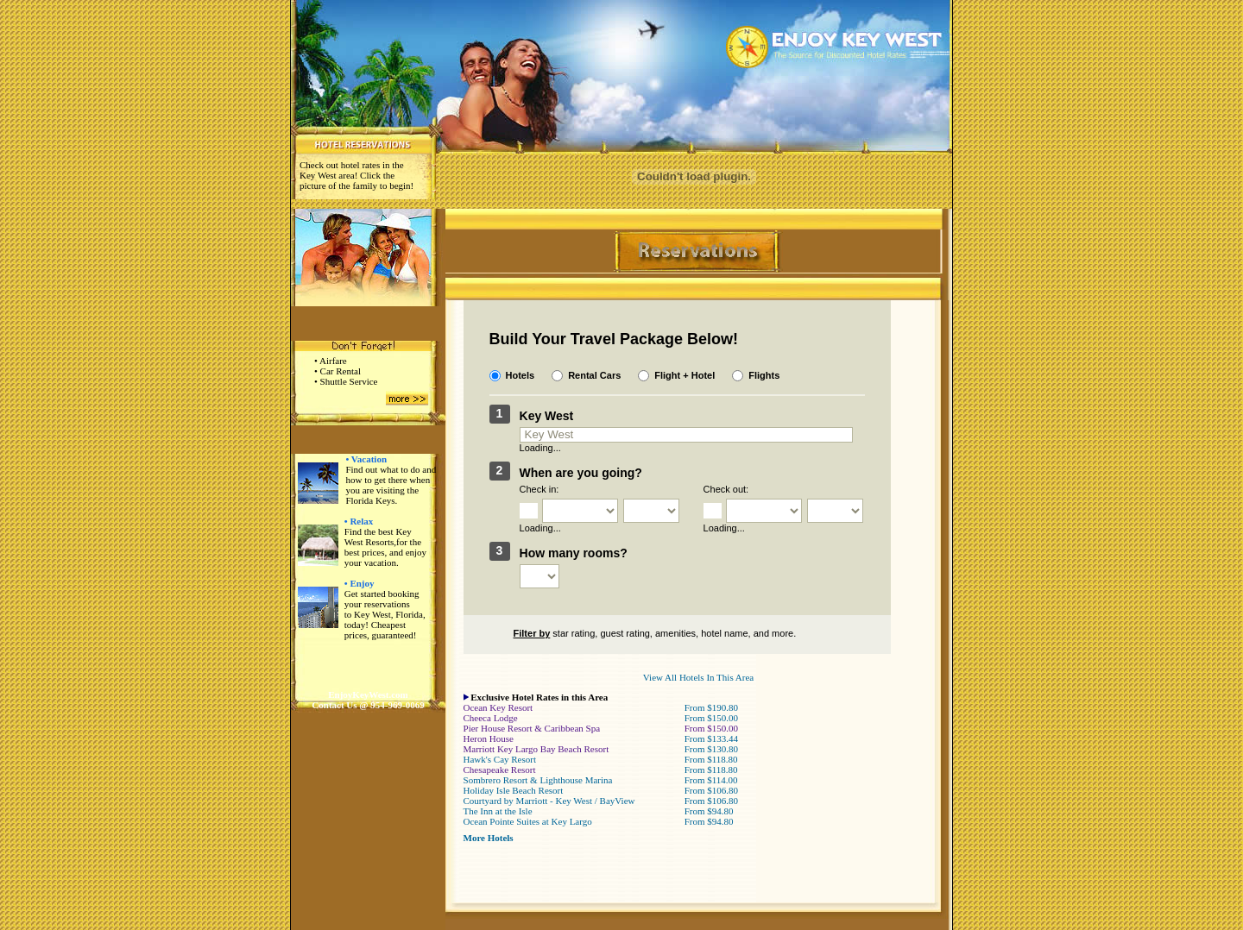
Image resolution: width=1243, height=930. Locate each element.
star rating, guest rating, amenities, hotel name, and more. (643, 633)
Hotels (520, 375)
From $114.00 (711, 780)
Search (826, 571)
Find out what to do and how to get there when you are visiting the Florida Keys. (390, 485)
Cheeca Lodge (491, 718)
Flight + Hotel (684, 375)
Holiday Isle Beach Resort (514, 790)
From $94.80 (709, 811)
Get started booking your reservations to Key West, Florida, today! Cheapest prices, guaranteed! (385, 614)
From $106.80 (711, 790)
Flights (763, 375)
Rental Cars (594, 375)
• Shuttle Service (346, 381)
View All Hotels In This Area (698, 677)
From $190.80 (711, 707)
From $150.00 (711, 718)
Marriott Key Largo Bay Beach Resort (536, 749)
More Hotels (489, 838)
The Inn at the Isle (498, 811)
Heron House (489, 738)
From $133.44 (711, 738)
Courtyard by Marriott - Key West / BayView (549, 800)
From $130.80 (711, 749)
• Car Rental (337, 371)
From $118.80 (711, 759)
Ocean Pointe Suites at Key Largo (528, 821)
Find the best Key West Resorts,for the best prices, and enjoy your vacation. (385, 547)
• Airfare (330, 360)
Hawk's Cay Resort (500, 759)
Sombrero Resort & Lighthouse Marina (538, 780)
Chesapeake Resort (500, 769)
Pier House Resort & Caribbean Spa (532, 728)
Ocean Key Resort (498, 707)
